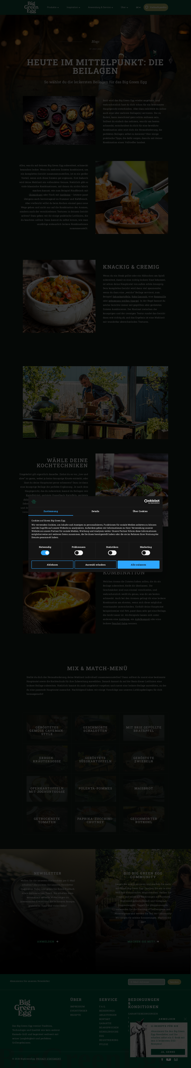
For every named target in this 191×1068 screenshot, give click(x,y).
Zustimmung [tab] (51, 511)
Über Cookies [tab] (140, 511)
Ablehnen (52, 564)
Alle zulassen (138, 564)
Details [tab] (95, 511)
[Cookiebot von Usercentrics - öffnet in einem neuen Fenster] (146, 501)
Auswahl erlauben (95, 564)
